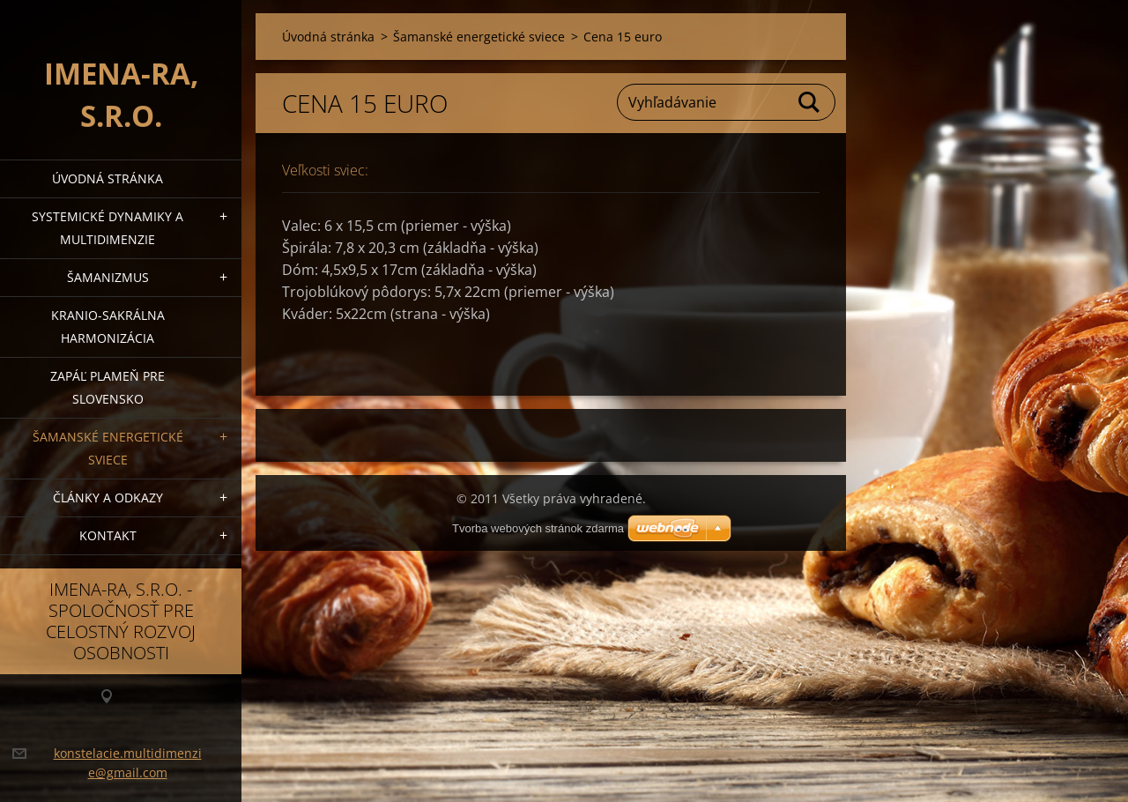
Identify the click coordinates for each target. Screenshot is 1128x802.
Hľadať (809, 102)
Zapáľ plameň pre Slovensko (107, 387)
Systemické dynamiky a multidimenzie (107, 228)
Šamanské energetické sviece (108, 448)
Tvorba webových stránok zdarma (538, 528)
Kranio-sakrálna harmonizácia (108, 326)
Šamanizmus (108, 277)
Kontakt (108, 535)
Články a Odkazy (108, 497)
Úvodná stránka (107, 178)
